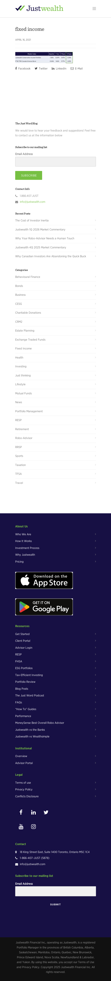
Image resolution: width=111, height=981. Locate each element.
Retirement (22, 429)
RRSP (18, 447)
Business (20, 295)
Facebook (22, 68)
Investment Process (27, 548)
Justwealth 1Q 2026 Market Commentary (40, 229)
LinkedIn (59, 68)
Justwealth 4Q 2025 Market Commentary (40, 247)
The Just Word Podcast (29, 695)
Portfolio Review (25, 682)
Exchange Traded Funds (30, 339)
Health (19, 357)
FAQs (18, 702)
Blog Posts (21, 688)
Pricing (19, 561)
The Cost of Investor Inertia (32, 220)
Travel (19, 483)
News (18, 402)
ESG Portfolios (24, 668)
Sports (19, 456)
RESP (18, 420)
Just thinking (23, 375)
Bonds (19, 286)
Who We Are (23, 534)
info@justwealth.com (32, 202)
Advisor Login (23, 647)
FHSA (18, 661)
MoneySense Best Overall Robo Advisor (39, 723)
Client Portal (22, 641)
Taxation (20, 465)
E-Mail (77, 68)
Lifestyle (20, 384)
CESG (18, 304)
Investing (21, 366)
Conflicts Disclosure (27, 796)
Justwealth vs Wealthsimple (32, 736)
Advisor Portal (24, 763)
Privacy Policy (24, 789)
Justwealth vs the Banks (30, 729)
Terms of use (23, 782)
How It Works (23, 541)
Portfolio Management (29, 411)
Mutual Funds (23, 393)
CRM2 (18, 321)
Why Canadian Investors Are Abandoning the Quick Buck (50, 256)
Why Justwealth (25, 554)
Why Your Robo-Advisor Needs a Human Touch (44, 238)
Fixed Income (23, 348)
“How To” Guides (25, 709)
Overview (21, 756)
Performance (23, 716)
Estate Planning (24, 330)
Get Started (22, 634)
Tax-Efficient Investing (29, 675)
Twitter (41, 68)
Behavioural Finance (27, 277)
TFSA (18, 474)
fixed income (29, 29)
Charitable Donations (28, 312)
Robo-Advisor (23, 438)
